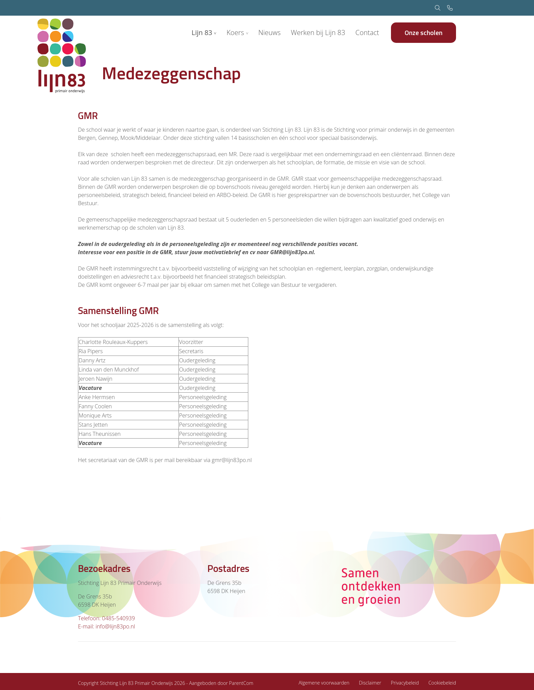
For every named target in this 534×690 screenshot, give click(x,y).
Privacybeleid (405, 682)
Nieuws (269, 32)
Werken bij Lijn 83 (318, 32)
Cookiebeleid (442, 682)
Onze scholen (423, 32)
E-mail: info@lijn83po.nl (106, 626)
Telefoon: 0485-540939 (106, 618)
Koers (235, 32)
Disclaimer (370, 682)
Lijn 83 (201, 32)
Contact (367, 32)
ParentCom (241, 683)
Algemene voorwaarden (324, 682)
